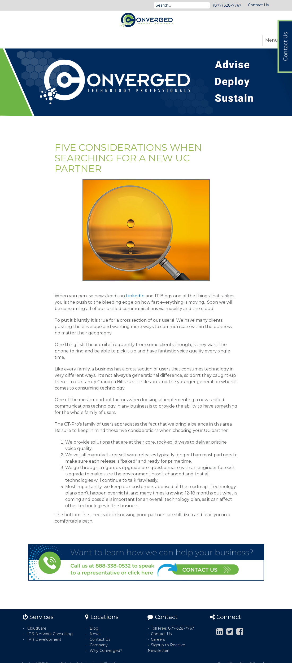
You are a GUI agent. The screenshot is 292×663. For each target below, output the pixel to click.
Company (99, 645)
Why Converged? (106, 650)
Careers (158, 639)
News (95, 633)
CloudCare (36, 628)
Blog (94, 628)
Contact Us (258, 5)
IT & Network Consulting (50, 633)
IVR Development (44, 639)
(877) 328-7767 (227, 5)
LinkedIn (135, 295)
